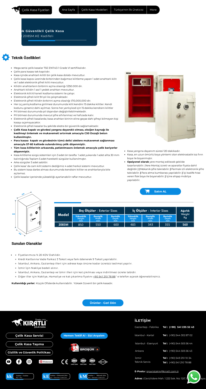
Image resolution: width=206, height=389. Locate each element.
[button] (160, 105)
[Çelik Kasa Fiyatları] (35, 10)
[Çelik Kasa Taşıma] (29, 344)
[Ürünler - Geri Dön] (102, 302)
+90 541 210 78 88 (104, 276)
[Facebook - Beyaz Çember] (19, 361)
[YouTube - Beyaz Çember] (8, 361)
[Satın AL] (160, 191)
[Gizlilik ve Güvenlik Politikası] (29, 352)
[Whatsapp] (193, 377)
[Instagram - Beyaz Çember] (29, 361)
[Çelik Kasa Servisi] (29, 336)
